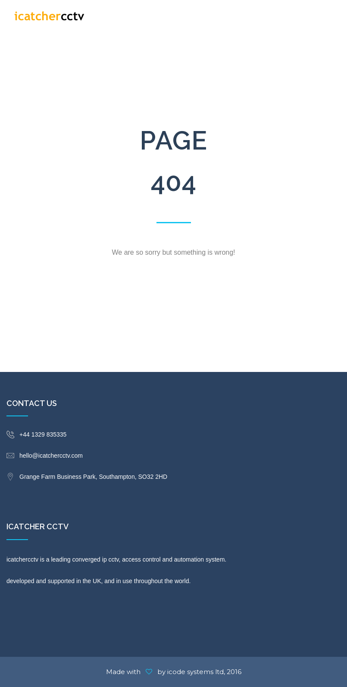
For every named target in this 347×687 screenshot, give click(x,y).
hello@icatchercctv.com (51, 455)
